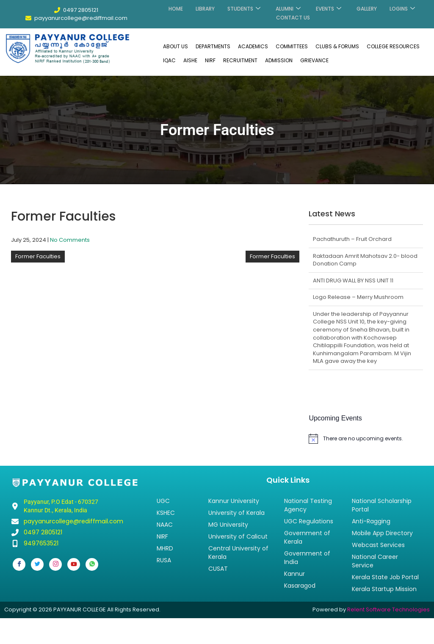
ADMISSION (279, 60)
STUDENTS (243, 7)
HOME (176, 7)
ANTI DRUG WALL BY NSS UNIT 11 (353, 280)
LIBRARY (205, 7)
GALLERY (367, 7)
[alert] (366, 438)
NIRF (210, 60)
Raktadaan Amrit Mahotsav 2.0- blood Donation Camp (365, 260)
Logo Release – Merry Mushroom (358, 297)
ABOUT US (175, 46)
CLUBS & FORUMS (337, 46)
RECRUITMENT (240, 60)
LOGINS (402, 7)
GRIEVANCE (314, 60)
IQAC (169, 60)
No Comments (70, 239)
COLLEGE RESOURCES (393, 46)
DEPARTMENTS (213, 46)
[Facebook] (19, 564)
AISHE (190, 60)
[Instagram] (55, 564)
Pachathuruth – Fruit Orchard (352, 239)
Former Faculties (38, 256)
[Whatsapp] (92, 564)
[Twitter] (37, 564)
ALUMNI (288, 7)
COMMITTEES (292, 46)
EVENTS (328, 7)
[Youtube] (73, 564)
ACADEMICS (253, 46)
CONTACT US (293, 15)
